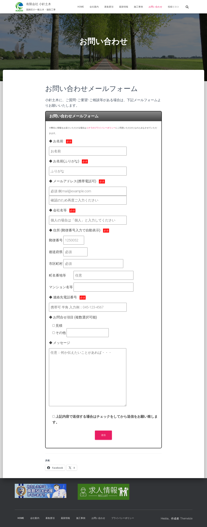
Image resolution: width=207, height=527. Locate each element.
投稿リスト (173, 6)
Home (81, 6)
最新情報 (123, 6)
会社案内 (94, 6)
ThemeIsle (186, 518)
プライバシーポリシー (122, 518)
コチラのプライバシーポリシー (101, 128)
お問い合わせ (155, 6)
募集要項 (108, 6)
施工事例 (138, 6)
